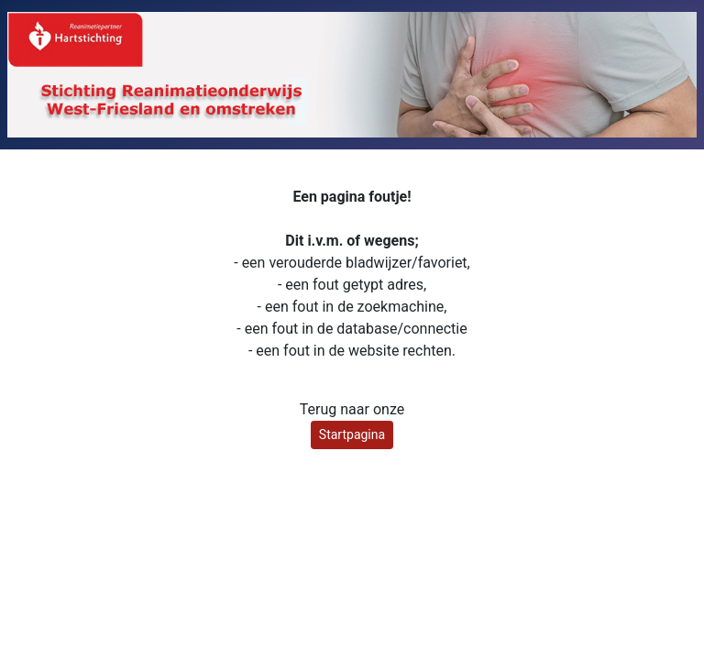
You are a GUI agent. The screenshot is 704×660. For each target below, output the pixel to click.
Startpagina (352, 434)
